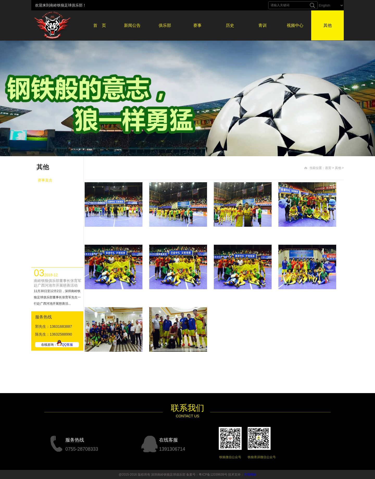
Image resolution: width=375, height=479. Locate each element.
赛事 (197, 25)
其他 (327, 25)
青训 (262, 25)
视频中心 (295, 25)
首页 (328, 168)
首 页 (99, 25)
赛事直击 (45, 180)
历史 (230, 25)
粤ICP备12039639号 (213, 474)
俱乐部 (165, 25)
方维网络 (250, 474)
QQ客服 (65, 344)
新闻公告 (132, 25)
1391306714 (172, 449)
